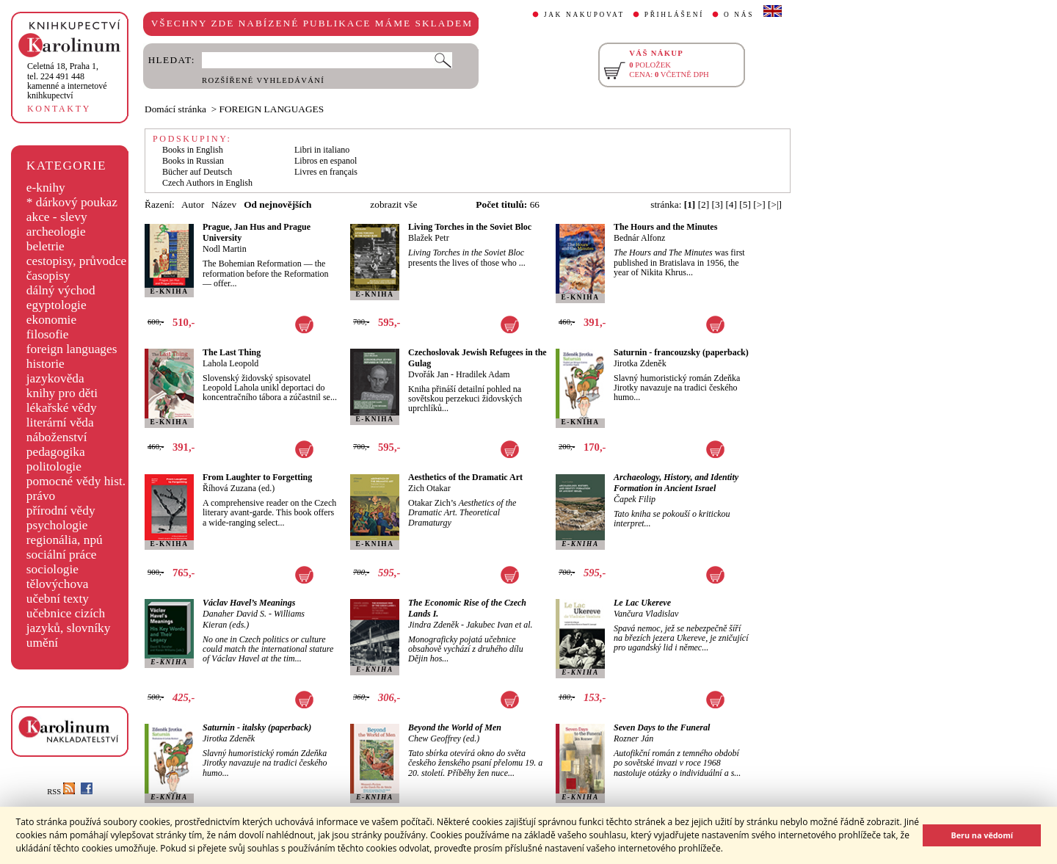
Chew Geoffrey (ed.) (443, 738)
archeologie (56, 232)
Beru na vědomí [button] (982, 835)
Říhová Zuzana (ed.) (239, 488)
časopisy (48, 276)
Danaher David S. (234, 614)
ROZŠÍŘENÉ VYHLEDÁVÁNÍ (263, 80)
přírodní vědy (60, 511)
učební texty (57, 599)
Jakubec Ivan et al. (499, 625)
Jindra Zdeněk (433, 625)
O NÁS (739, 14)
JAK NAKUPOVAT (584, 14)
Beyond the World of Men (454, 727)
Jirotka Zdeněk (640, 363)
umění (42, 643)
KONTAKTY (59, 109)
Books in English (192, 150)
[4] (731, 204)
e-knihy (45, 188)
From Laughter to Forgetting (257, 477)
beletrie (45, 246)
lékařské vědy (61, 408)
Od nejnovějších (277, 204)
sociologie (52, 569)
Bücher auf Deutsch (197, 172)
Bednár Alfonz (639, 238)
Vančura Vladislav (646, 614)
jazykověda (55, 378)
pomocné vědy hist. (76, 481)
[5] (745, 204)
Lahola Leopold (230, 363)
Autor (192, 204)
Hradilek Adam (483, 374)
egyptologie (56, 305)
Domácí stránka (175, 109)
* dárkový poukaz (71, 202)
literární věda (60, 422)
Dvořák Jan (428, 374)
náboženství (56, 437)
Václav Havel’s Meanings (249, 603)
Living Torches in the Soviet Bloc (469, 227)
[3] (718, 204)
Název (223, 204)
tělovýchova (57, 584)
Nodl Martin (225, 249)
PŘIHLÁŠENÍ (674, 14)
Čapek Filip (634, 499)
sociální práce (61, 555)
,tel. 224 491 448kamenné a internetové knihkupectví (67, 81)
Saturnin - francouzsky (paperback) (681, 352)
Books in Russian (193, 161)
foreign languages (71, 349)
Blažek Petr (428, 238)
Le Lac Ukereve (642, 603)
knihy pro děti (62, 393)
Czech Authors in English (207, 183)
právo (40, 496)
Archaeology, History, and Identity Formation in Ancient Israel (676, 482)
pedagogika (55, 452)
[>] (759, 204)
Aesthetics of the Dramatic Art (465, 477)
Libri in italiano (321, 150)
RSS (61, 792)
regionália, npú (64, 540)
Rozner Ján (633, 738)
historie (45, 364)
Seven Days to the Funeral (662, 727)
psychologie (57, 525)
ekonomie (51, 320)
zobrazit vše (393, 204)
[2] (704, 204)
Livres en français (325, 172)
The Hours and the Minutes (665, 227)
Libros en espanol (325, 161)
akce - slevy (56, 217)
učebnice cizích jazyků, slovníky (68, 620)
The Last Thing (232, 352)
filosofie (47, 334)
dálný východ (60, 290)
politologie (53, 466)
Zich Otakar (429, 488)
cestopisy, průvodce (76, 261)
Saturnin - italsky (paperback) (257, 727)
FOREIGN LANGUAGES (271, 109)
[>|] (775, 204)
